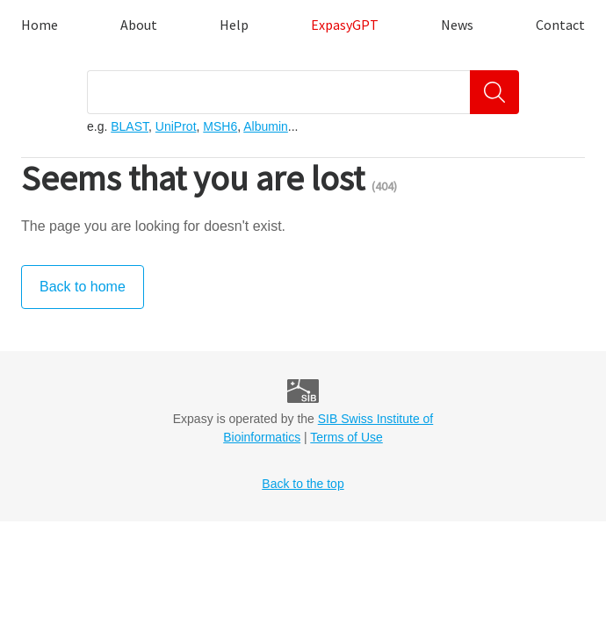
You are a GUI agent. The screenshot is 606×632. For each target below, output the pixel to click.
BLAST (129, 126)
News (457, 24)
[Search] (494, 92)
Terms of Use (346, 437)
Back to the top (302, 484)
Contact (560, 24)
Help (234, 24)
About (138, 24)
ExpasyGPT (345, 24)
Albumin (265, 126)
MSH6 (220, 126)
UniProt (176, 126)
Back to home (83, 286)
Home (39, 24)
